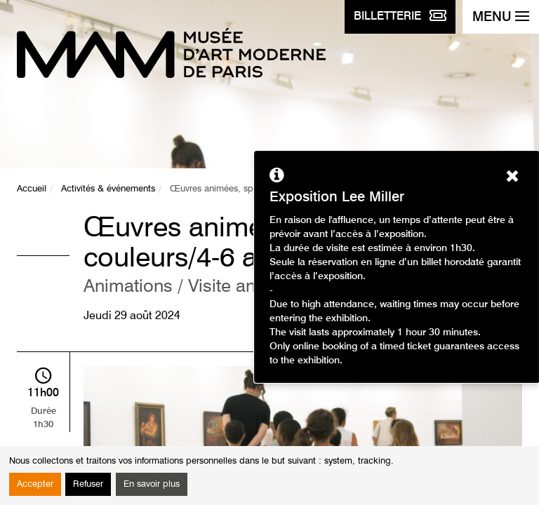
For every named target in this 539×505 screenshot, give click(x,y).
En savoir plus (152, 484)
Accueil (31, 189)
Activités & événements (108, 189)
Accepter (35, 484)
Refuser (88, 484)
